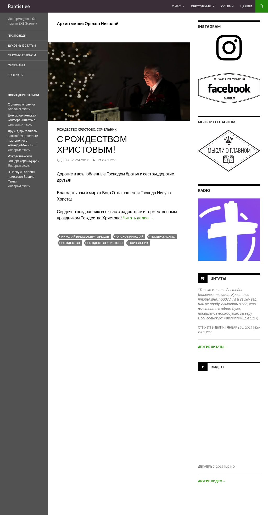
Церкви (246, 6)
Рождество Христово (76, 129)
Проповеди (17, 35)
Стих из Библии (211, 327)
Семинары (16, 65)
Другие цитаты (213, 347)
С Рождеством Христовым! (92, 144)
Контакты (15, 74)
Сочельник (106, 129)
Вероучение (201, 6)
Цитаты (218, 278)
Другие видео (212, 481)
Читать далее (138, 217)
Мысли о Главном (22, 55)
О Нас (176, 6)
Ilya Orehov (105, 160)
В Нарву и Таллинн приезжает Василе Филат (21, 176)
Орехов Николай (129, 236)
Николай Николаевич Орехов (85, 236)
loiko (230, 466)
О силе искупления (21, 104)
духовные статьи (22, 45)
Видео (217, 366)
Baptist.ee (19, 6)
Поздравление (163, 236)
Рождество (70, 243)
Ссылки (227, 6)
